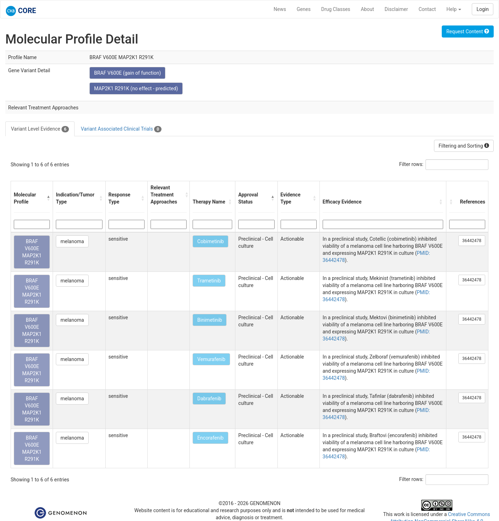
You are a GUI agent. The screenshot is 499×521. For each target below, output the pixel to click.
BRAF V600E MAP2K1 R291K (32, 252)
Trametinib (209, 281)
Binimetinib (209, 320)
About (367, 9)
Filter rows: (411, 164)
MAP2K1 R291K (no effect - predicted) (136, 88)
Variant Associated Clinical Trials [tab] (121, 129)
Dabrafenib (209, 398)
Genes (304, 9)
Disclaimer (396, 9)
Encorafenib (210, 438)
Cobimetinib (210, 241)
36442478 (471, 240)
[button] (48, 198)
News (280, 9)
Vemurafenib (211, 359)
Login (482, 9)
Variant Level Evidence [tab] (40, 129)
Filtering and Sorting (464, 146)
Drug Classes (335, 9)
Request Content (467, 31)
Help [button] (453, 9)
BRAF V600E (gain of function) (127, 73)
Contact (427, 9)
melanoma (72, 241)
